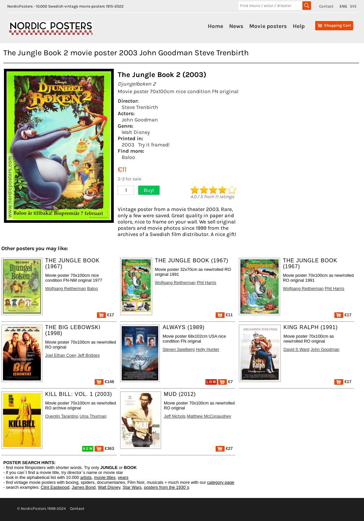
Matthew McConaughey (209, 416)
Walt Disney (136, 132)
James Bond (83, 487)
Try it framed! (153, 145)
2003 (128, 145)
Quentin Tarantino (61, 416)
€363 (104, 448)
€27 (224, 448)
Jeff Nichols (175, 416)
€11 (224, 314)
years (123, 477)
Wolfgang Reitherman (65, 288)
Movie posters (268, 26)
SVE (353, 6)
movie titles (104, 477)
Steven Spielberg (179, 349)
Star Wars (132, 487)
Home (215, 26)
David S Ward (296, 349)
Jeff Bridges (88, 355)
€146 (104, 381)
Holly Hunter (207, 349)
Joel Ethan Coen (60, 355)
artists (86, 477)
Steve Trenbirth (140, 107)
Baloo (128, 157)
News (236, 26)
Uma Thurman (92, 416)
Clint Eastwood (55, 487)
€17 (105, 314)
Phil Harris (206, 282)
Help (299, 26)
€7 (225, 381)
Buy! (149, 190)
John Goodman (140, 120)
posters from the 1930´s (166, 487)
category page (220, 482)
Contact (326, 6)
